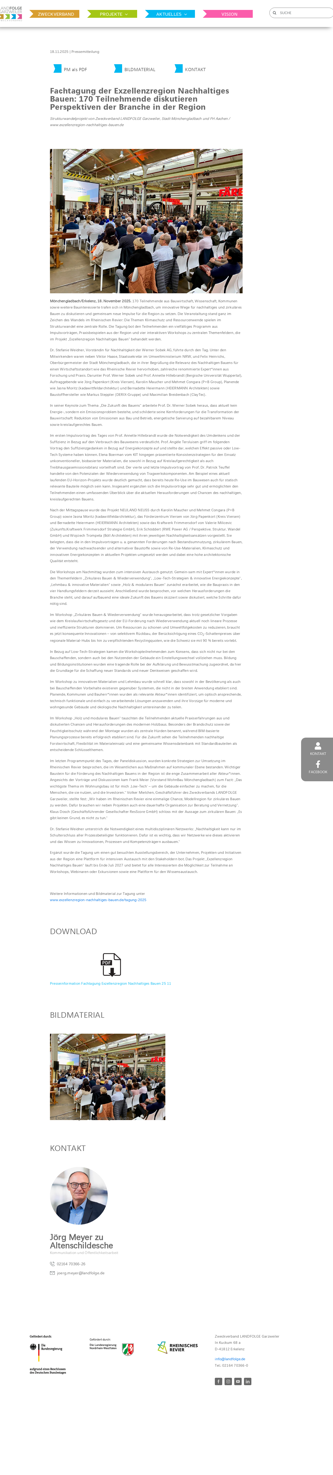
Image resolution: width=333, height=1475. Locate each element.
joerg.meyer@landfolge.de (81, 1274)
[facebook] (218, 1381)
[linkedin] (247, 1381)
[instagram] (228, 1381)
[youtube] (238, 1381)
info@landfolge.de (230, 1359)
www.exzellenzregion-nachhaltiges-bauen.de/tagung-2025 (98, 900)
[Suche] (274, 13)
